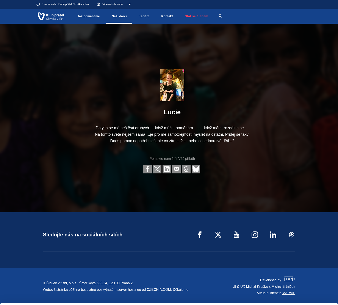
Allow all (302, 274)
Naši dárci (119, 16)
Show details (66, 299)
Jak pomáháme (88, 16)
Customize (302, 285)
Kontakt (167, 16)
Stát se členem (196, 16)
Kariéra (144, 16)
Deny (302, 296)
